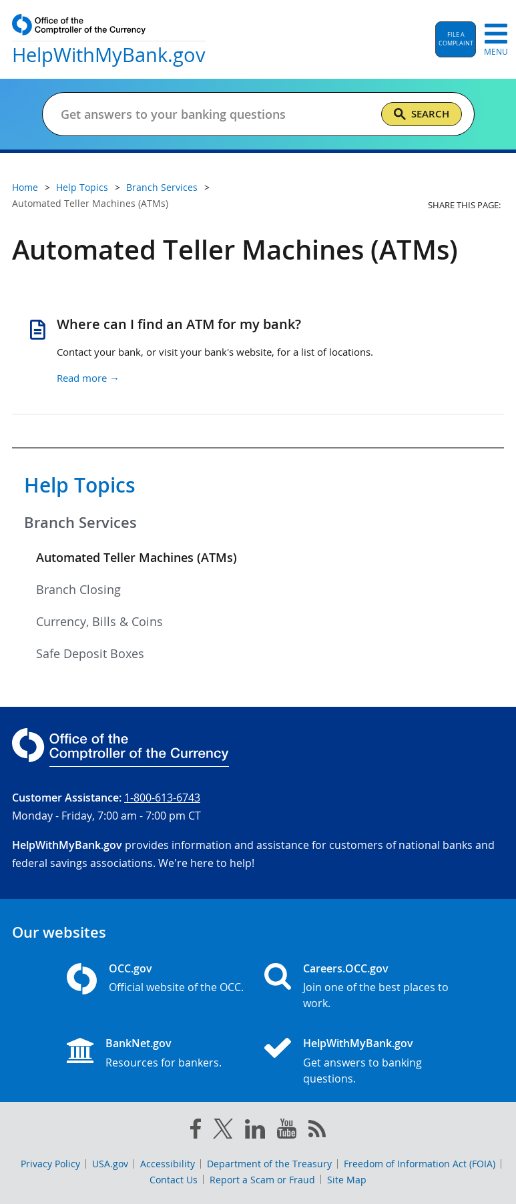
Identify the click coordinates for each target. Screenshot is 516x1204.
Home (25, 187)
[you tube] (286, 1131)
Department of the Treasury (269, 1163)
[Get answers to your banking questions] (215, 114)
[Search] (421, 114)
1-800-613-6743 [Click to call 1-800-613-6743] (162, 797)
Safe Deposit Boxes (90, 653)
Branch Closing (78, 589)
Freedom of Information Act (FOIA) (419, 1163)
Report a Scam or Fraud (262, 1179)
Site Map (346, 1179)
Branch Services (80, 523)
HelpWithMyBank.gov (358, 1043)
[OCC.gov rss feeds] (317, 1131)
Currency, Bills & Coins (99, 621)
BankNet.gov (138, 1043)
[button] (455, 39)
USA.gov (110, 1163)
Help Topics (80, 485)
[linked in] (255, 1131)
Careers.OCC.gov (346, 968)
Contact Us (174, 1179)
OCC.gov (130, 968)
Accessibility (167, 1163)
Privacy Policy (50, 1163)
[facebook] (195, 1131)
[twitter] (223, 1131)
